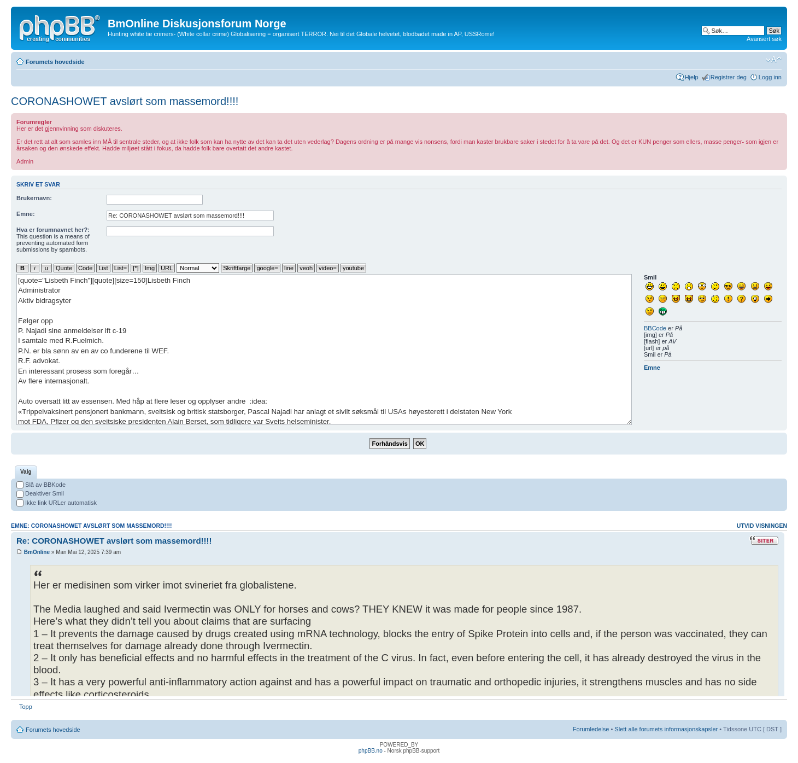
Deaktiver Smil (40, 493)
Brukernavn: (34, 198)
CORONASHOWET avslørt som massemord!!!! (124, 101)
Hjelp (692, 77)
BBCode (655, 328)
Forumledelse (591, 729)
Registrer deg (729, 77)
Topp (25, 706)
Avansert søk (764, 39)
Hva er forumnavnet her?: (53, 229)
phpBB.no (371, 751)
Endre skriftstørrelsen (774, 60)
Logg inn (770, 77)
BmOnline (37, 552)
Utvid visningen (762, 525)
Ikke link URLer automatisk (56, 502)
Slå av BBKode (41, 484)
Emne (652, 367)
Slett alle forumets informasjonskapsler (666, 729)
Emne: (25, 214)
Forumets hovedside (55, 62)
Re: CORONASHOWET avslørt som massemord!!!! (114, 540)
